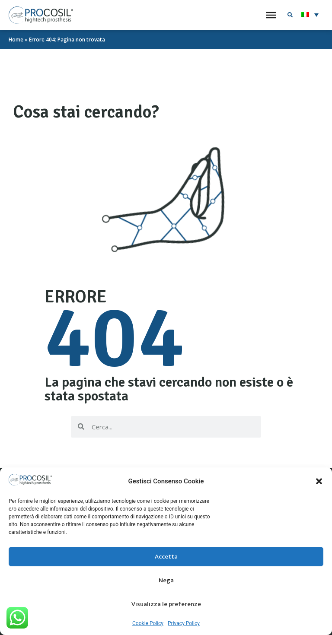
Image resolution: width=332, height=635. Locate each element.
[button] (319, 483)
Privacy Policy (184, 625)
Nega (166, 582)
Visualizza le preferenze (166, 605)
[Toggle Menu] (271, 15)
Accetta (166, 558)
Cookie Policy (147, 625)
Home (16, 39)
